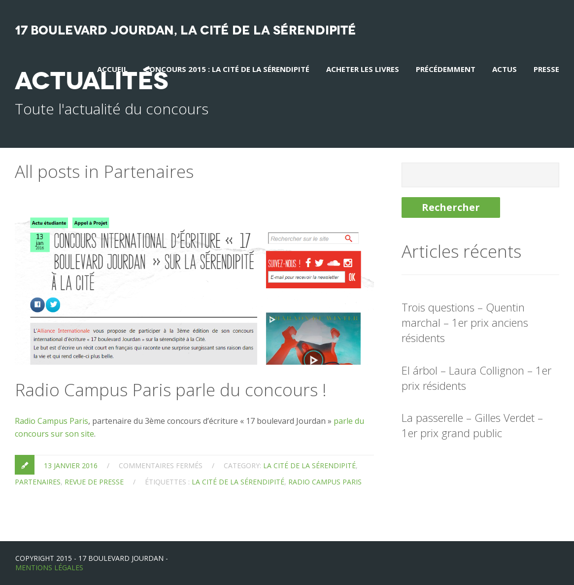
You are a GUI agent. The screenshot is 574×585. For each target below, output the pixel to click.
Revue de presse (94, 481)
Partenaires (38, 481)
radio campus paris (325, 481)
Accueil (112, 69)
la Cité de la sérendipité (309, 465)
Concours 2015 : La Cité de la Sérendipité (226, 69)
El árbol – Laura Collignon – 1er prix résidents (476, 378)
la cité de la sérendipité (238, 481)
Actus (504, 69)
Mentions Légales (49, 567)
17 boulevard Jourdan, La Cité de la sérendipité (185, 30)
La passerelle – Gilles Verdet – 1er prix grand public (472, 425)
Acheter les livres (362, 69)
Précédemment (445, 69)
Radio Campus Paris (51, 420)
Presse (546, 69)
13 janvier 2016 (71, 465)
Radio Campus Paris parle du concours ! (171, 389)
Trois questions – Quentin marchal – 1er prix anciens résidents (465, 322)
